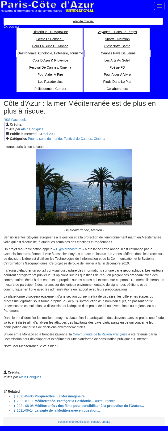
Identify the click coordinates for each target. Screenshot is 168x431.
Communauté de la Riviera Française (100, 334)
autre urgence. (64, 401)
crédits (106, 421)
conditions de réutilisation (74, 421)
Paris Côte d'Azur (47, 6)
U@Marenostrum (68, 249)
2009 (52, 134)
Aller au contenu (83, 21)
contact (95, 421)
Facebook (18, 120)
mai (45, 134)
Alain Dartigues (32, 129)
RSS (7, 120)
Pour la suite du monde (45, 139)
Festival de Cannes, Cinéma (84, 139)
